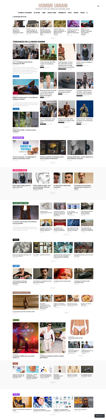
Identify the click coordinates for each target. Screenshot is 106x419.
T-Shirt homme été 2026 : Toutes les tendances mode (48, 63)
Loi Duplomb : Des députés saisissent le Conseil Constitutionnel (59, 229)
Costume (41, 97)
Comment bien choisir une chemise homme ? (87, 351)
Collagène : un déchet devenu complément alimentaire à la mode (62, 410)
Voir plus (53, 38)
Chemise (41, 354)
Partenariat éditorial (57, 28)
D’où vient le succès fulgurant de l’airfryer (72, 304)
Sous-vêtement (15, 28)
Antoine (69, 339)
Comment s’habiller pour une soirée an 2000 (73, 351)
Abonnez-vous (99, 415)
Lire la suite (16, 76)
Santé (15, 363)
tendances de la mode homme (29, 42)
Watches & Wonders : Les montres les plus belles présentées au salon (45, 32)
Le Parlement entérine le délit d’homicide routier (82, 281)
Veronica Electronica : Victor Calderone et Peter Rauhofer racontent (80, 157)
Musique (16, 239)
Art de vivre (28, 28)
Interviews (18, 138)
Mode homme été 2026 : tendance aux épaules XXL (66, 119)
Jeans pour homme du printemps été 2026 (65, 91)
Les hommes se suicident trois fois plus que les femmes (42, 281)
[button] (87, 12)
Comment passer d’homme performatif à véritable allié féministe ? (20, 282)
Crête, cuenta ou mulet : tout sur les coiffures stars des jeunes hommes (41, 187)
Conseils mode (15, 354)
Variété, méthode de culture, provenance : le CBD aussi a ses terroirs (60, 32)
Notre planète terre (21, 203)
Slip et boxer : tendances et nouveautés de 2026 (18, 31)
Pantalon (60, 94)
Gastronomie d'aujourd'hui (22, 292)
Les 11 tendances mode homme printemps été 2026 (22, 62)
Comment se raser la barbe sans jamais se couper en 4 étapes (82, 187)
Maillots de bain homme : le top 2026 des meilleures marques (86, 32)
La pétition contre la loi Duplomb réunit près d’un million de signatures (46, 229)
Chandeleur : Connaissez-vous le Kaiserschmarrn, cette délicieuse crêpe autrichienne (45, 306)
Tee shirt (42, 67)
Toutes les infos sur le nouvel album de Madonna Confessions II (73, 32)
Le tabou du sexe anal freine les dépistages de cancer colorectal (46, 376)
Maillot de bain (83, 28)
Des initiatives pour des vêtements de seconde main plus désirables (73, 229)
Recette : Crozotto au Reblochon (86, 304)
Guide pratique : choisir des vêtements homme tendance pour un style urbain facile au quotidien (66, 64)
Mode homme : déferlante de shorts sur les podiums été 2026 (84, 120)
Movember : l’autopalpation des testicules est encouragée (58, 376)
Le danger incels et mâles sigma (62, 281)
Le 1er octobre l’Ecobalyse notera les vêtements (72, 213)
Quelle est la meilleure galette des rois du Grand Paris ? (60, 305)
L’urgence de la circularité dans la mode (46, 212)
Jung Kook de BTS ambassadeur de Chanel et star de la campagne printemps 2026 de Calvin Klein (62, 256)
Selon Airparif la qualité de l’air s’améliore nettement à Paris (86, 213)
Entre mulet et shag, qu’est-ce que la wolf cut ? (22, 186)
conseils (16, 320)
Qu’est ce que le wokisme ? (80, 409)
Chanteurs (69, 28)
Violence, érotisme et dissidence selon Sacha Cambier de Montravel (52, 157)
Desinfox (16, 394)
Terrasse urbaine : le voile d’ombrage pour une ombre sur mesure (32, 31)
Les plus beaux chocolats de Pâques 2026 (24, 311)
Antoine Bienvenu (71, 353)
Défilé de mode (15, 60)
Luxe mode (42, 28)
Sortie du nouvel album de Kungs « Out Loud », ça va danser (22, 255)
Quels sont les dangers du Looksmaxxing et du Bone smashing (41, 410)
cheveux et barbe (19, 170)
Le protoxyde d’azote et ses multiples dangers (86, 375)
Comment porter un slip (75, 338)
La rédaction (83, 353)
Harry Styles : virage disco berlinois (41, 254)
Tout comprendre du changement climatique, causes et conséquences (87, 229)
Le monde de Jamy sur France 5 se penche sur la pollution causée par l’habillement (59, 213)
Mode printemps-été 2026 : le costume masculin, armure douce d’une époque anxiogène (48, 93)
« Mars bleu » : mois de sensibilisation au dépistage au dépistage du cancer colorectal (32, 376)
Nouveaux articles (20, 16)
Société (16, 266)
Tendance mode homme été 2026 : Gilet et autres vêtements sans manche (84, 92)
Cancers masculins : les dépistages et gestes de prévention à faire (24, 157)
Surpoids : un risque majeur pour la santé (72, 375)
